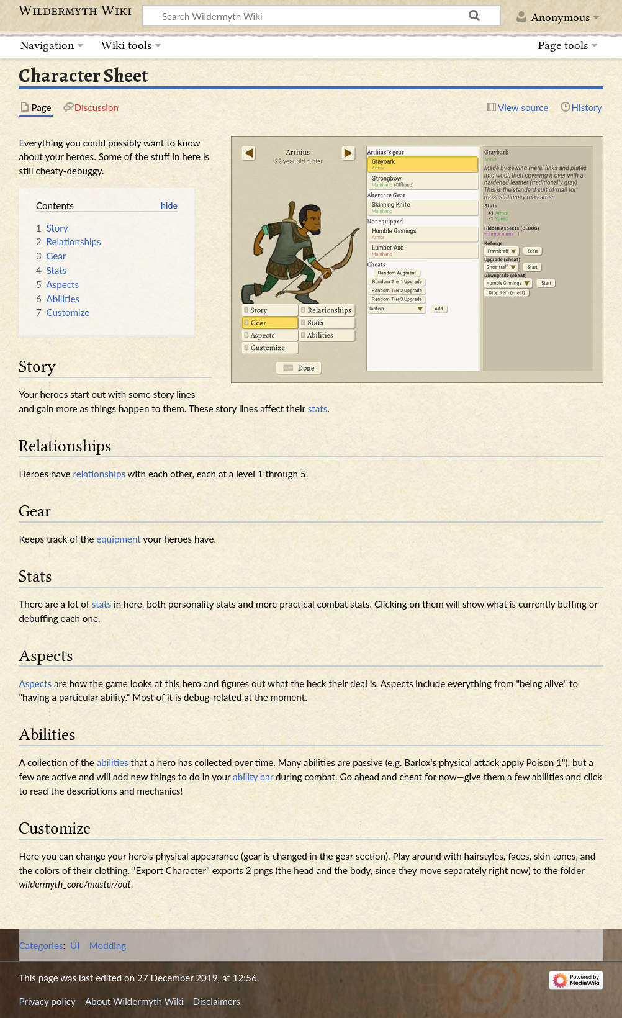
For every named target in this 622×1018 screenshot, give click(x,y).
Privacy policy (47, 1001)
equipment (118, 538)
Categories (41, 945)
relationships (99, 473)
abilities (112, 762)
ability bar (253, 776)
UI (74, 945)
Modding (108, 945)
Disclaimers (216, 1001)
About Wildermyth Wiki (134, 1001)
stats (318, 408)
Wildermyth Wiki (75, 10)
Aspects (35, 683)
